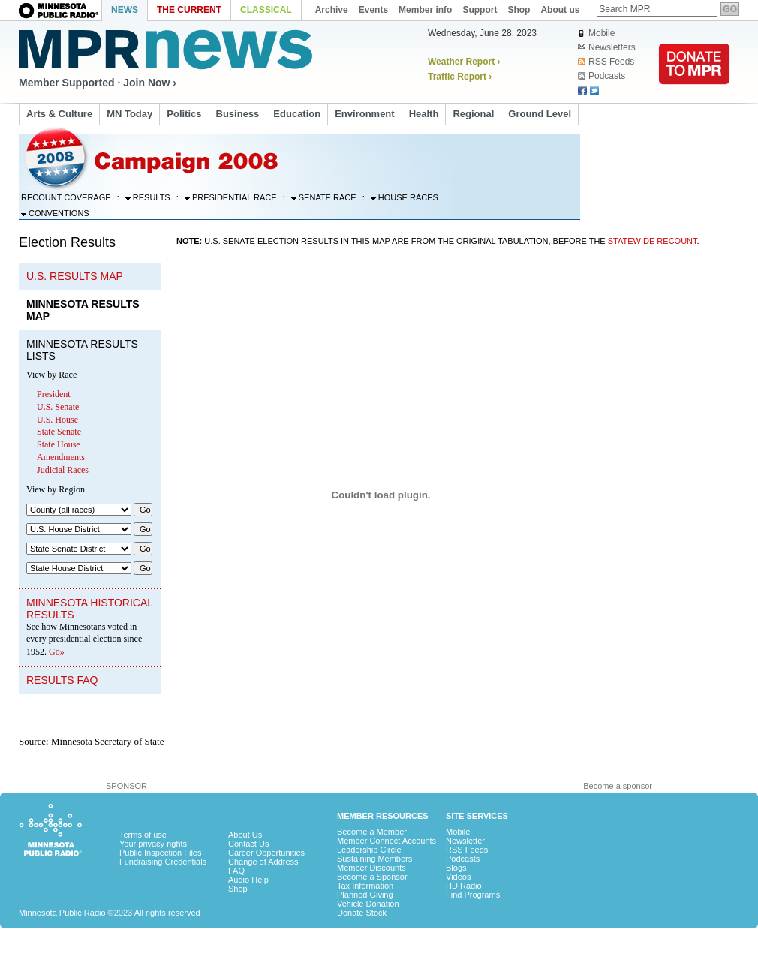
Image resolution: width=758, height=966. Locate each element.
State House (58, 444)
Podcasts (601, 75)
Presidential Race (231, 197)
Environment (364, 113)
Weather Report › (464, 61)
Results (147, 197)
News (124, 10)
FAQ (236, 870)
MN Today (129, 113)
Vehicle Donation (368, 903)
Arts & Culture (59, 113)
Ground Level (539, 113)
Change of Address (263, 861)
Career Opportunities (266, 852)
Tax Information (365, 885)
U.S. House (57, 419)
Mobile (596, 33)
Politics (184, 113)
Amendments (61, 457)
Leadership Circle (369, 849)
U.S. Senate (58, 407)
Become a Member (372, 831)
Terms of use (143, 834)
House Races (404, 197)
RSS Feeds (606, 61)
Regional (473, 113)
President (54, 394)
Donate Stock (362, 912)
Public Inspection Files (160, 852)
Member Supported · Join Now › (97, 83)
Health (424, 113)
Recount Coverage (66, 197)
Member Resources (383, 815)
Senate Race (323, 197)
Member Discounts (371, 867)
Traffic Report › (460, 76)
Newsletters (607, 47)
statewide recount (652, 240)
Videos (458, 876)
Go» (57, 651)
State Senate (59, 431)
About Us (245, 834)
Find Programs (473, 894)
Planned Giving (365, 894)
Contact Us (248, 843)
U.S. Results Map (74, 276)
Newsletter (465, 840)
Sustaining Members (374, 858)
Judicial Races (63, 470)
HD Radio (464, 885)
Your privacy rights (153, 843)
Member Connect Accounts (386, 840)
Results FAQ (62, 680)
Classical (266, 10)
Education (296, 113)
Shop (238, 888)
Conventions (55, 213)
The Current (189, 10)
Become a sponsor (617, 785)
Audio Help (248, 879)
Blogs (456, 867)
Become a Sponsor (372, 876)
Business (238, 113)
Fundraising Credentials (162, 861)
